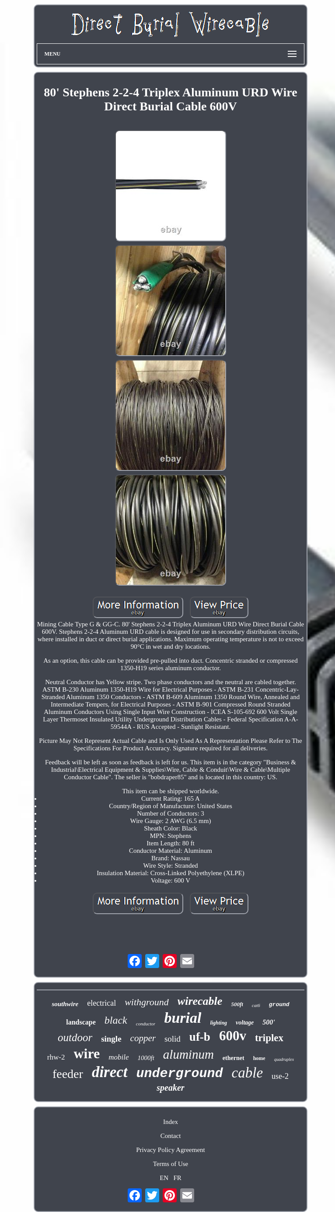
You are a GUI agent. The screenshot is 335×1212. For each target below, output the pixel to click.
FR (177, 1177)
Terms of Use (170, 1163)
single (111, 1038)
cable (247, 1073)
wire (86, 1053)
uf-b (199, 1036)
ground (279, 1004)
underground (179, 1073)
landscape (81, 1022)
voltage (245, 1022)
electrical (101, 1003)
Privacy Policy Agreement (170, 1149)
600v (232, 1035)
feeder (67, 1074)
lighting (218, 1023)
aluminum (188, 1054)
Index (170, 1121)
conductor (146, 1023)
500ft (237, 1004)
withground (147, 1001)
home (259, 1058)
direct (110, 1072)
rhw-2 (56, 1057)
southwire (65, 1003)
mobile (118, 1057)
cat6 (256, 1005)
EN (164, 1177)
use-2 (280, 1076)
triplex (269, 1037)
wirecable (200, 1001)
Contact (171, 1135)
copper (143, 1038)
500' (268, 1022)
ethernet (233, 1058)
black (116, 1020)
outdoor (75, 1037)
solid (172, 1038)
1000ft (146, 1057)
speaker (170, 1087)
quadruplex (284, 1059)
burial (182, 1018)
